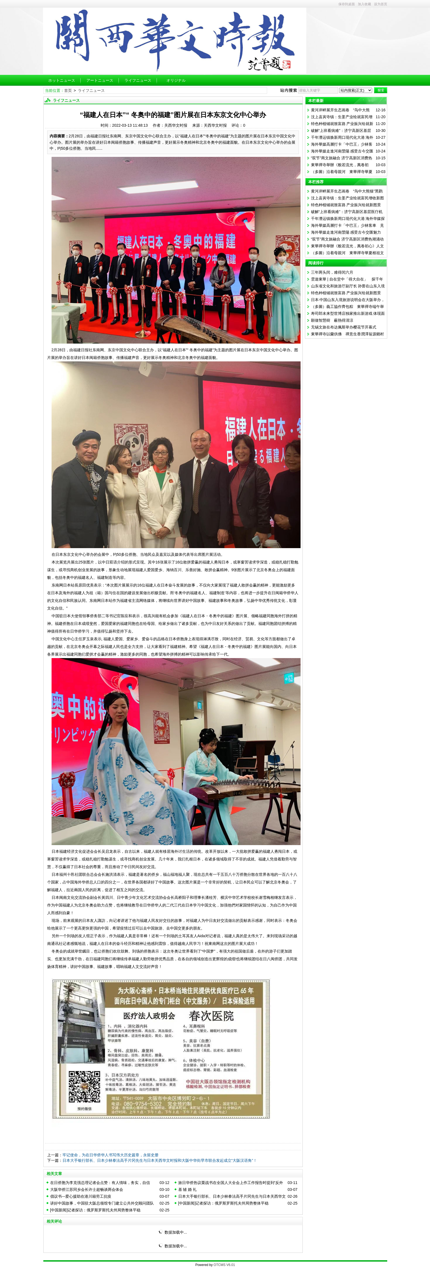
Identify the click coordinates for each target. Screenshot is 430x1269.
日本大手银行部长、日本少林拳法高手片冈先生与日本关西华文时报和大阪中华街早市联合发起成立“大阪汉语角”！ (160, 1160)
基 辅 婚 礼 (187, 1189)
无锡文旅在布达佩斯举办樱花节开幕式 (343, 327)
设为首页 (380, 4)
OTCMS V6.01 (224, 1265)
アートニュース (99, 80)
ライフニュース (138, 80)
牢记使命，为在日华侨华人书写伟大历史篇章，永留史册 (111, 1155)
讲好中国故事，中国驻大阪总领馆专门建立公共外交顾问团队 (102, 1203)
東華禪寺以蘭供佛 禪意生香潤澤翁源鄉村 (347, 334)
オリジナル (176, 80)
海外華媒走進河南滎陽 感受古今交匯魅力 (346, 232)
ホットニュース (61, 80)
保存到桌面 (346, 4)
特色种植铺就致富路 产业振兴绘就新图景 (346, 205)
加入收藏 (364, 4)
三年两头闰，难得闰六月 (332, 272)
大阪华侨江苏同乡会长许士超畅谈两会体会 (86, 1189)
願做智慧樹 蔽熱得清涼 (332, 320)
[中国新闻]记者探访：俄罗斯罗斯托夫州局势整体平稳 (223, 1203)
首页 (68, 90)
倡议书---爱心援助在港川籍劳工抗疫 (81, 1196)
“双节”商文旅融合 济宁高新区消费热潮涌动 (347, 239)
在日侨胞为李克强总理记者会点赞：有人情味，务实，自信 (100, 1182)
